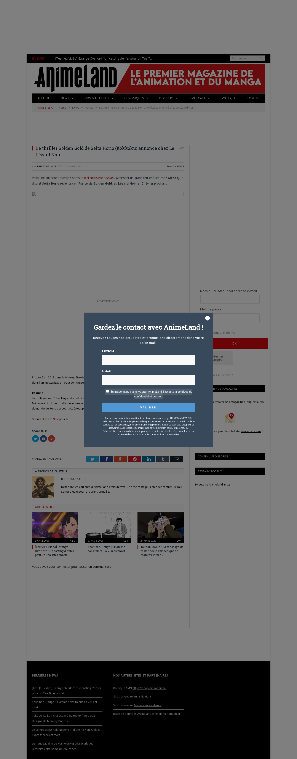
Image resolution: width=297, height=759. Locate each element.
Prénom (108, 351)
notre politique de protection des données (156, 431)
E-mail (106, 371)
